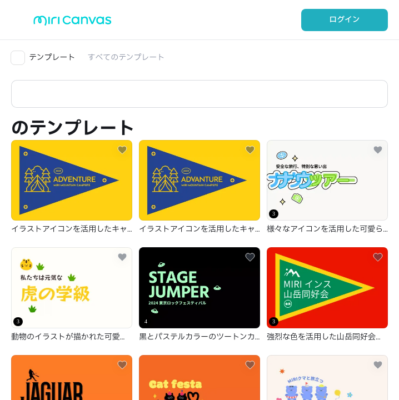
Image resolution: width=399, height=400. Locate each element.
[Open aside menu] (22, 20)
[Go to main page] (72, 23)
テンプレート (52, 57)
